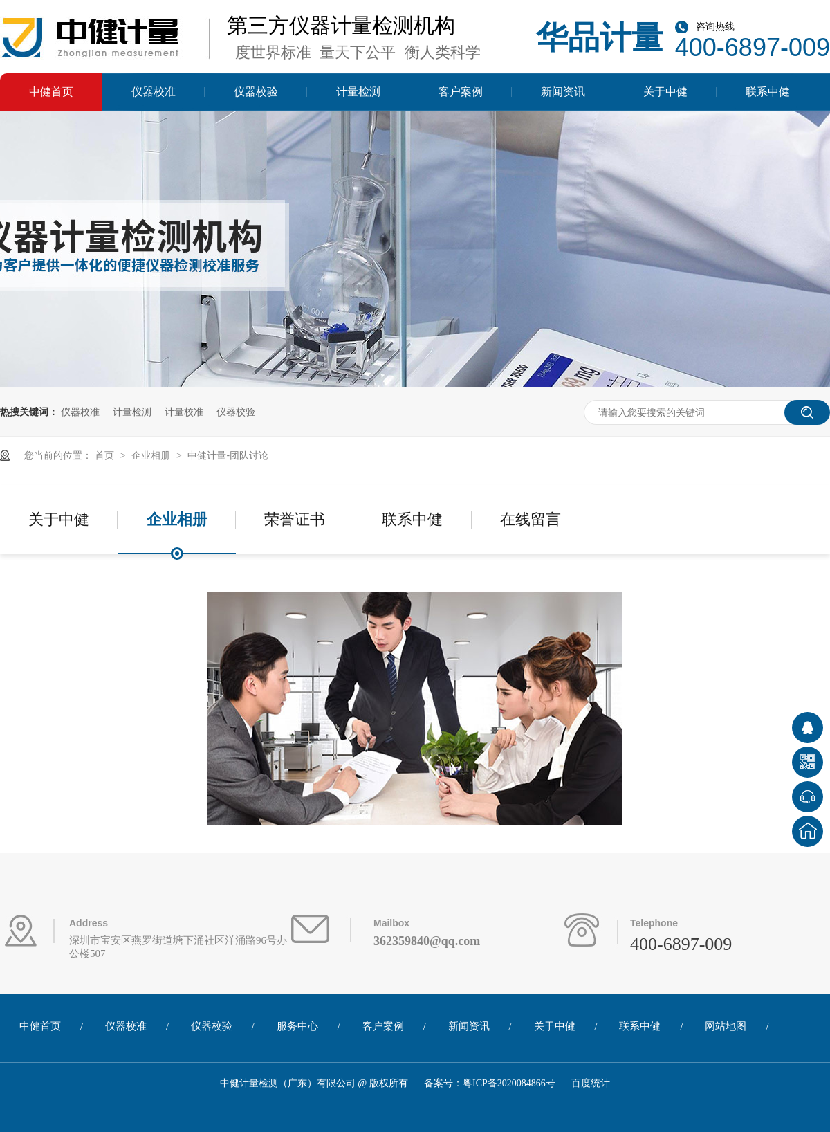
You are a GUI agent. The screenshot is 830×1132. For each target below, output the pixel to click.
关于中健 (665, 92)
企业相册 (152, 455)
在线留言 (530, 519)
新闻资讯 (563, 92)
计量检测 (358, 92)
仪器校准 (153, 92)
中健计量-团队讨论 (227, 455)
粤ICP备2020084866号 (509, 1083)
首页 (106, 455)
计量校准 (184, 411)
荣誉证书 (294, 519)
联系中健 (768, 92)
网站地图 (725, 1026)
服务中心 (297, 1026)
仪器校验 (256, 92)
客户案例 (461, 92)
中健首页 (51, 92)
